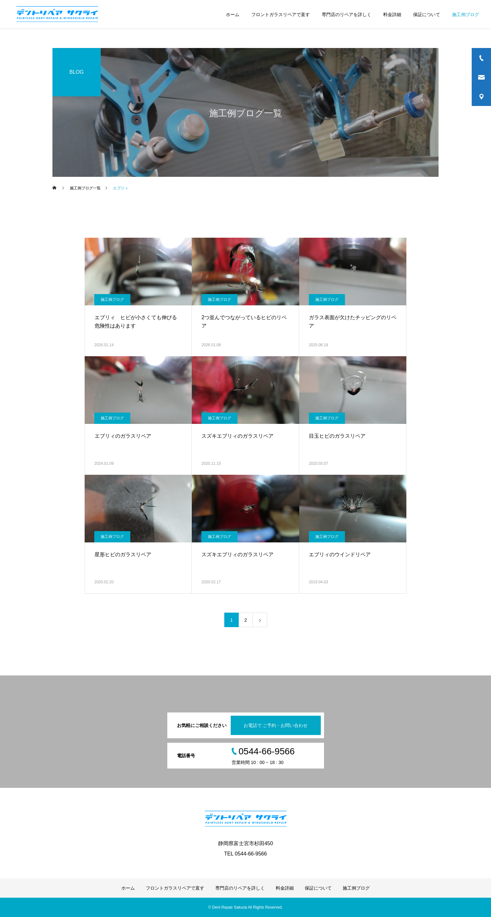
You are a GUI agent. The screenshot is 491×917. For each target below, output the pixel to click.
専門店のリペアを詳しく (346, 14)
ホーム (232, 14)
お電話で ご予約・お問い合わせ (276, 725)
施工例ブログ (465, 14)
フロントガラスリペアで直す (280, 14)
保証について (426, 14)
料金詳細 (392, 14)
